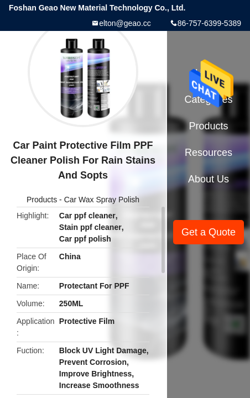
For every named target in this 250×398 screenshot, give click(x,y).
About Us (208, 179)
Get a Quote (208, 232)
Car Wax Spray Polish (101, 199)
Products (42, 199)
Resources (208, 152)
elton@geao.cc (125, 23)
